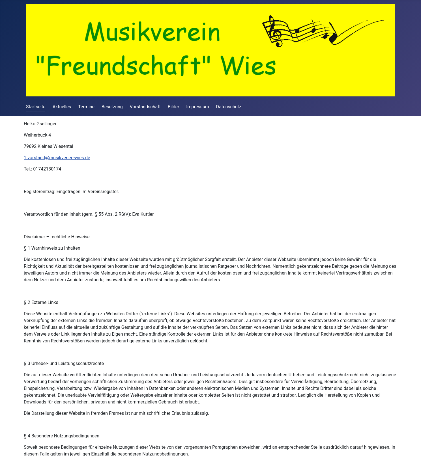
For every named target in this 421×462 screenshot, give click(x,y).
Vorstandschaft (145, 106)
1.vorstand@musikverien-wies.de (57, 157)
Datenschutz (228, 106)
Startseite (36, 106)
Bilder (173, 106)
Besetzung (112, 106)
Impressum (197, 106)
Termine (86, 106)
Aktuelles (62, 106)
